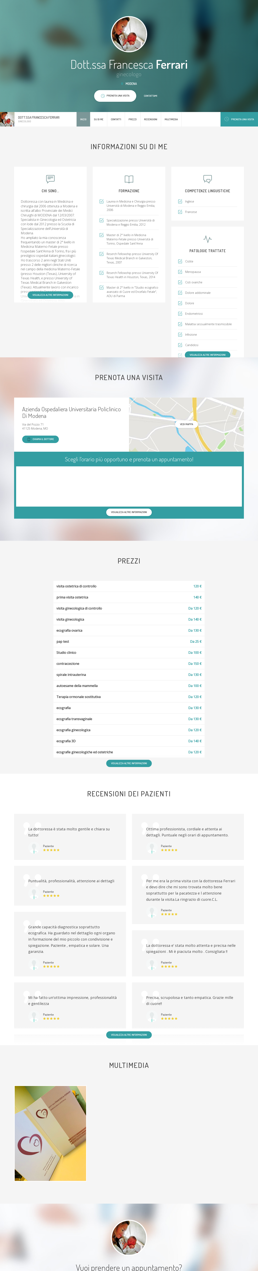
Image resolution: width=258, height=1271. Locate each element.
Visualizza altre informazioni (50, 294)
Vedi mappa (186, 424)
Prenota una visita (239, 119)
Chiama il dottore (40, 439)
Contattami (150, 95)
